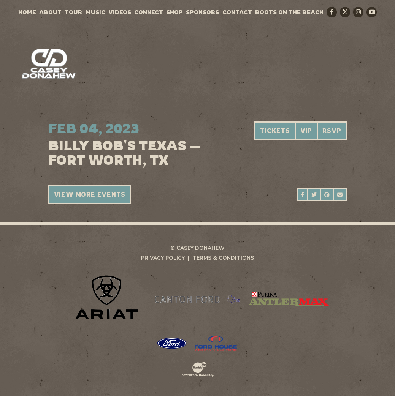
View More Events (89, 194)
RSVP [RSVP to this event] (331, 130)
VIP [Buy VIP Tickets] (306, 130)
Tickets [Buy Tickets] (275, 130)
